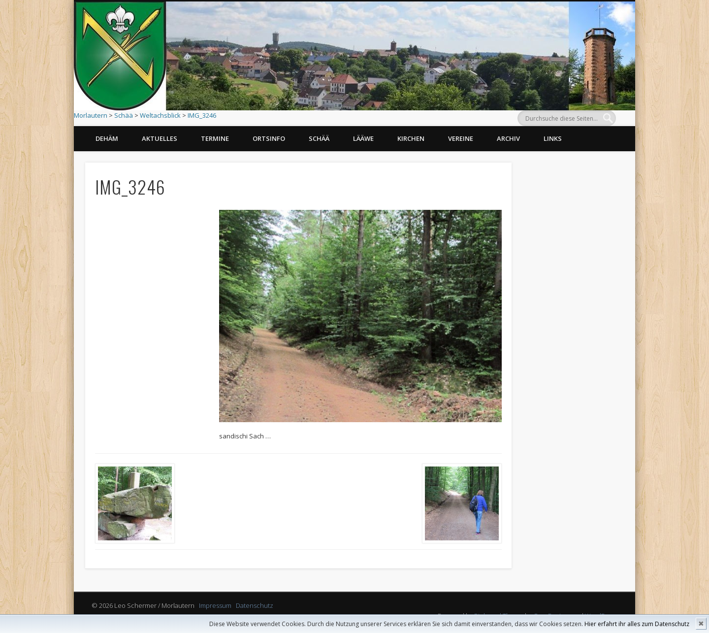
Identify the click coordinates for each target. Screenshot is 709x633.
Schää (123, 115)
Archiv (508, 138)
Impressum (215, 605)
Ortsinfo (269, 138)
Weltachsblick (160, 115)
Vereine (460, 138)
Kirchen (410, 138)
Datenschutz (254, 605)
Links (553, 138)
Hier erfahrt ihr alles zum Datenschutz (636, 624)
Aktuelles (159, 138)
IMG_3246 (202, 115)
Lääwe (363, 138)
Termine (215, 138)
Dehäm (107, 138)
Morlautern (90, 115)
